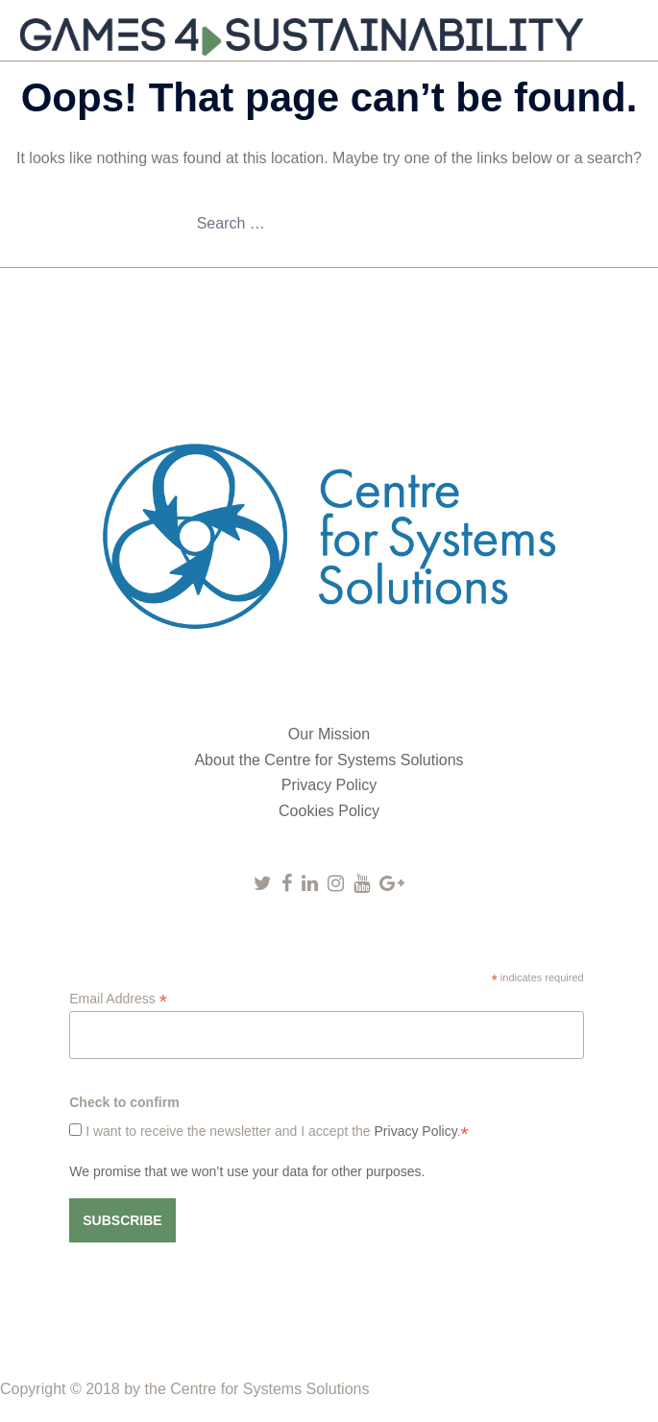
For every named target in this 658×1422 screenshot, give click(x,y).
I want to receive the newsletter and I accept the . (275, 1131)
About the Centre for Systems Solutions (328, 760)
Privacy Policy (329, 785)
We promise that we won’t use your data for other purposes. (247, 1171)
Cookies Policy (329, 811)
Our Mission (329, 734)
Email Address (118, 999)
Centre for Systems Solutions (269, 1389)
